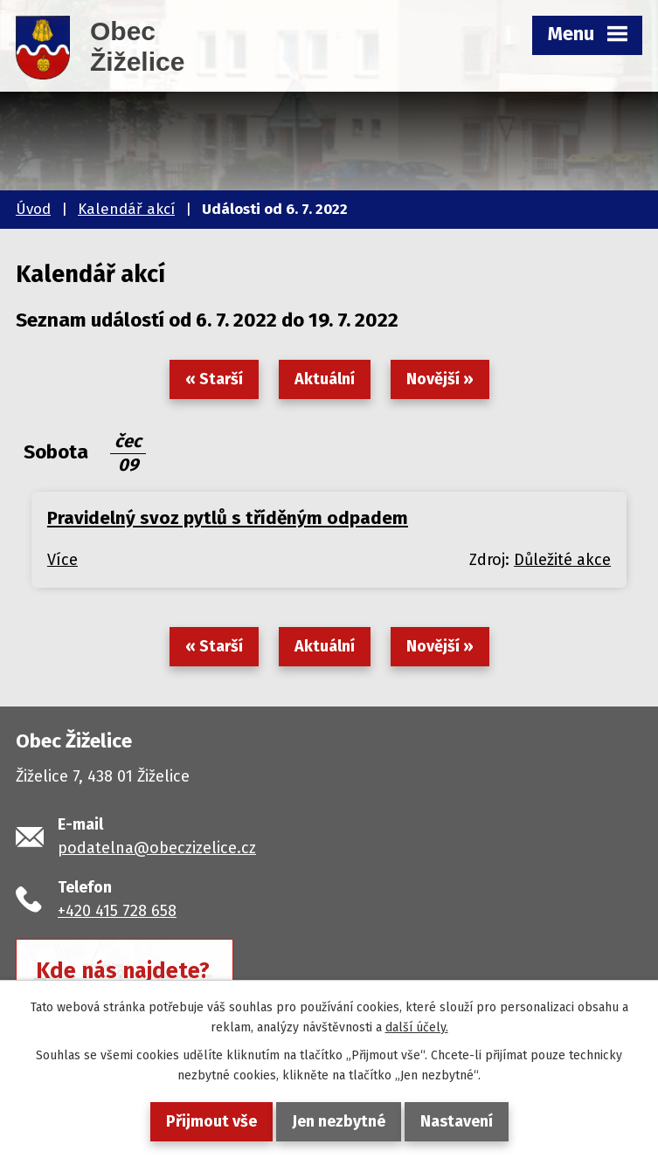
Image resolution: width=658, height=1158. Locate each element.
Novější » (440, 379)
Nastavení (456, 1121)
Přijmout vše (211, 1121)
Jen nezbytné (338, 1121)
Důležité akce (562, 559)
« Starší (214, 379)
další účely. (416, 1027)
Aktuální (324, 379)
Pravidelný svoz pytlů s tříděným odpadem (227, 517)
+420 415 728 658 (117, 910)
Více (62, 559)
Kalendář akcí (126, 209)
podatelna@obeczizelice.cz (157, 848)
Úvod (33, 209)
